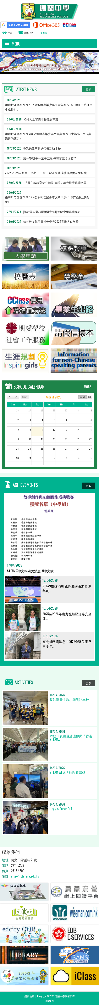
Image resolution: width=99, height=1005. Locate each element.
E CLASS (43, 32)
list (89, 397)
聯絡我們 (28, 32)
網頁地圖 (29, 996)
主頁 (10, 32)
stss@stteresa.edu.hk (25, 876)
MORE (87, 386)
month (82, 397)
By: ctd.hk (49, 1001)
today (24, 397)
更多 (88, 89)
